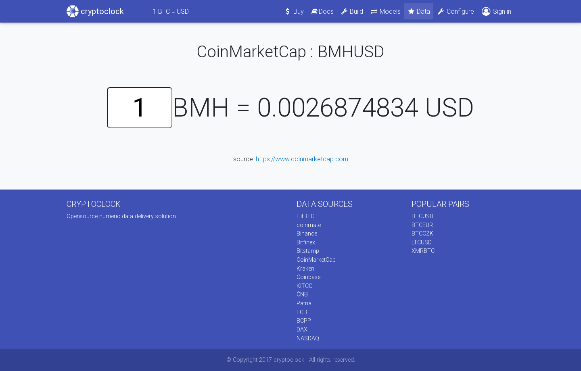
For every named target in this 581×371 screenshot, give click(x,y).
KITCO (305, 286)
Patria (304, 303)
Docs (322, 11)
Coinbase (308, 277)
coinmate (309, 225)
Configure (455, 11)
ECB (302, 312)
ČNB (302, 294)
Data (419, 11)
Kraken (305, 268)
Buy (294, 11)
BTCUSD (422, 216)
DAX (302, 329)
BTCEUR (422, 225)
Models (385, 11)
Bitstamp (308, 250)
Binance (307, 233)
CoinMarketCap (316, 259)
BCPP (304, 320)
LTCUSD (422, 242)
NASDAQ (308, 338)
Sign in (496, 11)
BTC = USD (171, 11)
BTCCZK (422, 233)
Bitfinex (306, 242)
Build (352, 11)
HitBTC (305, 216)
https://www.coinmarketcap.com (302, 159)
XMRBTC (423, 250)
